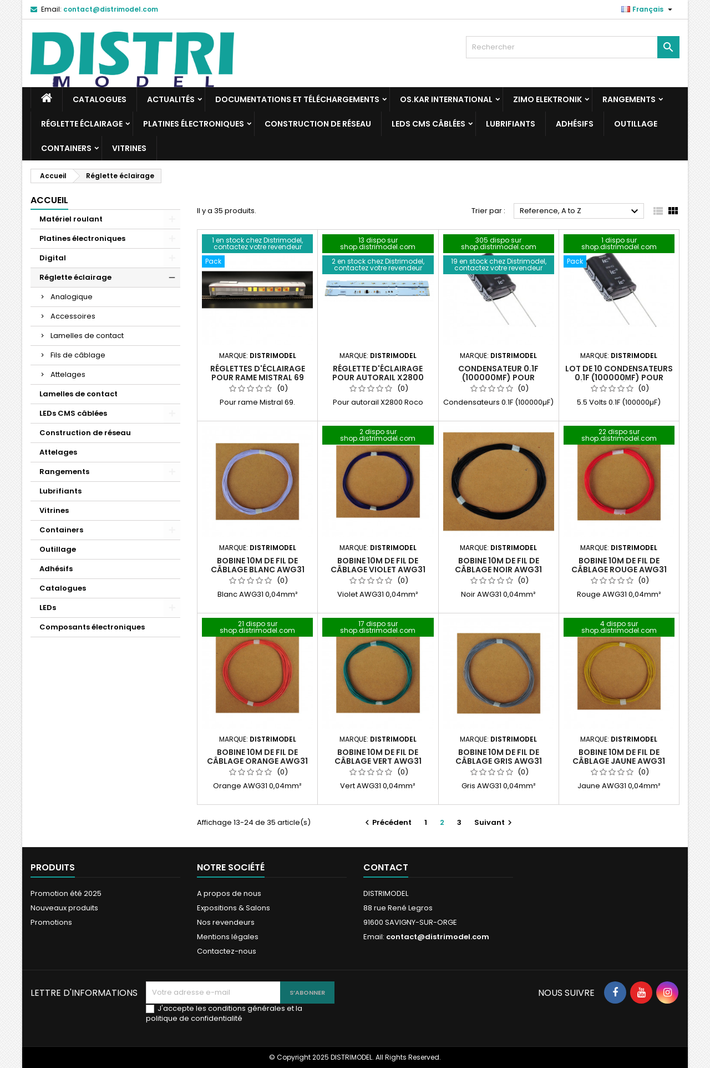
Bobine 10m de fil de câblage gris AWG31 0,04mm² (498, 761)
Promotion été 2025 (66, 893)
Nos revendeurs (226, 922)
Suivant (494, 822)
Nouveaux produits (64, 908)
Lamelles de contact (87, 335)
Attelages (67, 374)
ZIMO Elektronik (547, 99)
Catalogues (99, 99)
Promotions (51, 922)
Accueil (49, 200)
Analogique (71, 296)
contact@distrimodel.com (110, 9)
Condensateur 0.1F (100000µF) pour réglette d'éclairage (499, 377)
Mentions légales (227, 936)
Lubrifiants (510, 123)
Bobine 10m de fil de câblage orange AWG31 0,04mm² (257, 761)
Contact (385, 867)
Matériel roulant (71, 219)
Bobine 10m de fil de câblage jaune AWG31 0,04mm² (618, 761)
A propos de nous (229, 893)
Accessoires (72, 316)
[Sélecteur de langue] (648, 9)
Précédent (387, 822)
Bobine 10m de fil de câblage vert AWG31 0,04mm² (378, 761)
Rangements (629, 99)
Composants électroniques (92, 627)
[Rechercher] (572, 47)
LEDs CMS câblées (428, 123)
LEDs (47, 607)
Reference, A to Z (580, 211)
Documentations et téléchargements (297, 99)
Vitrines (129, 148)
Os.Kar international (446, 99)
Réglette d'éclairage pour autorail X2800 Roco (378, 377)
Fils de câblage (77, 355)
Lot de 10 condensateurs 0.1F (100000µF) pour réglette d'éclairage (619, 377)
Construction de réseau (318, 123)
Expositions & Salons (233, 908)
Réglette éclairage (82, 123)
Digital (52, 258)
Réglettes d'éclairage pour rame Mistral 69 (257, 373)
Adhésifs (575, 123)
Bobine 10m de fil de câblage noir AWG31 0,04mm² (498, 569)
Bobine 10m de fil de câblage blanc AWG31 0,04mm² (258, 569)
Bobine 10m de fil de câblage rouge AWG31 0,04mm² (619, 569)
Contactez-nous (226, 951)
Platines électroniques (193, 123)
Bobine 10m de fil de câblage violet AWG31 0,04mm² (378, 569)
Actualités (171, 99)
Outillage (635, 123)
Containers (66, 148)
